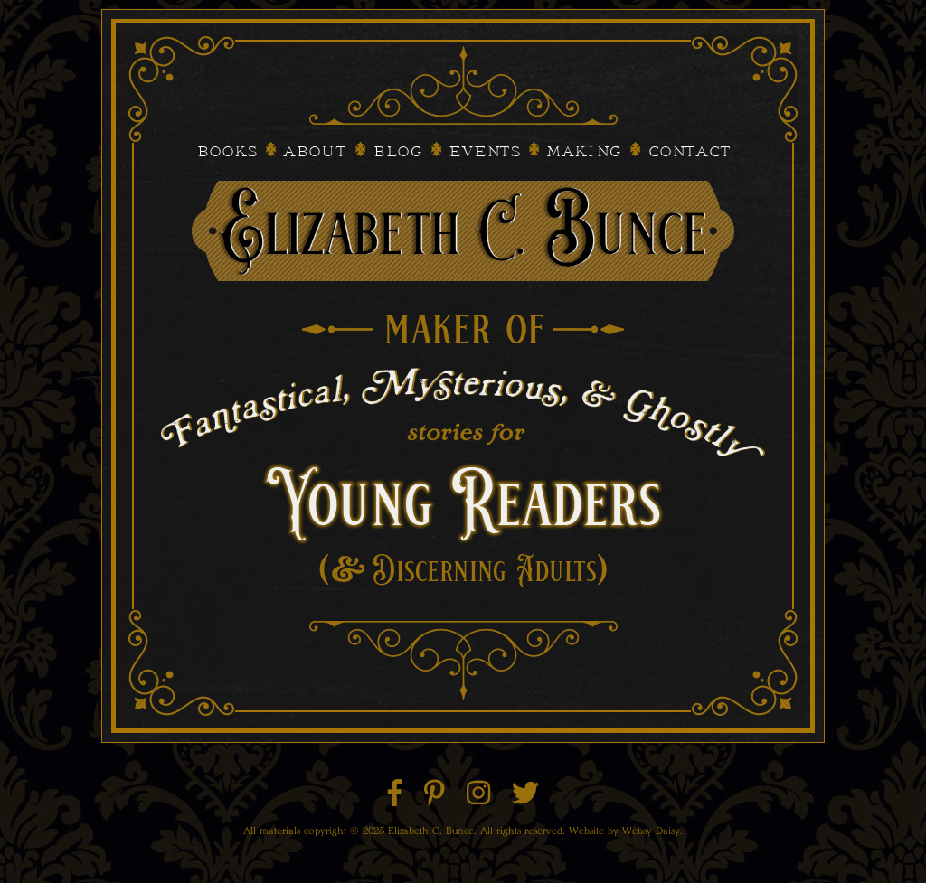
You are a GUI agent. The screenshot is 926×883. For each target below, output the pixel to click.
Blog (397, 153)
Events (484, 153)
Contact (689, 153)
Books (226, 153)
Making (583, 153)
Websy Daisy (651, 830)
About (314, 153)
